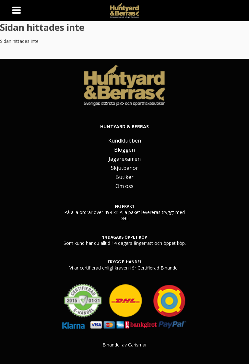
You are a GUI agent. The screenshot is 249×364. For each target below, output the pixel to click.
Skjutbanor (124, 167)
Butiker (124, 177)
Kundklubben (124, 140)
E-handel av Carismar (124, 345)
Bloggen (124, 149)
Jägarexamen (125, 158)
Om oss (124, 186)
